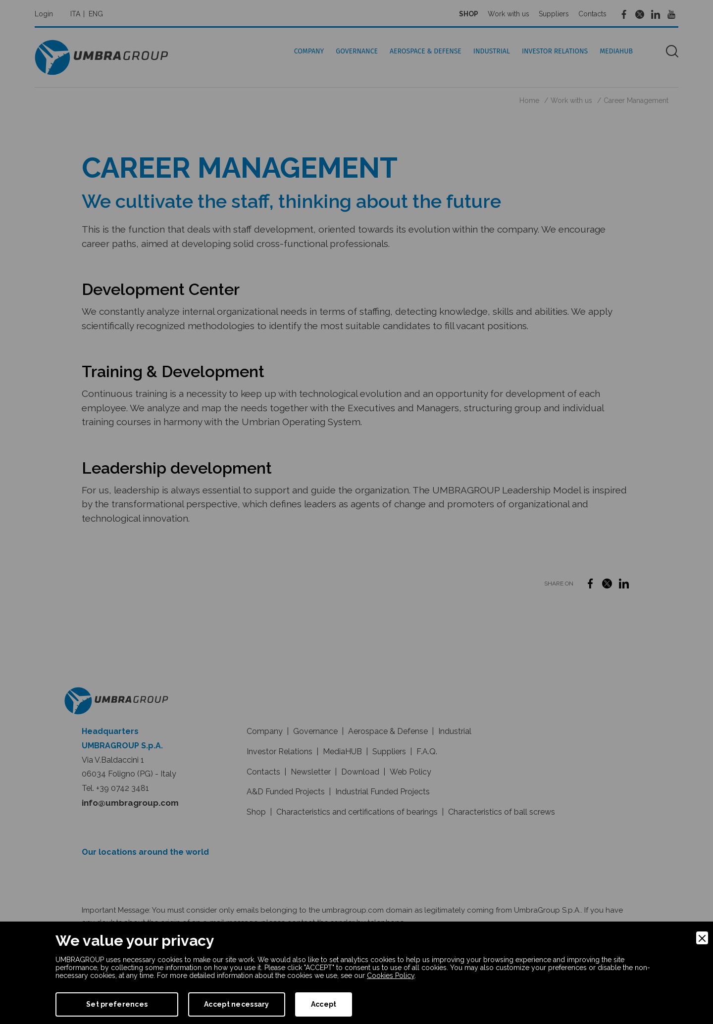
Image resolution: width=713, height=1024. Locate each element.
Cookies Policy (390, 975)
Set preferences (117, 1004)
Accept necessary (236, 1004)
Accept (324, 1004)
